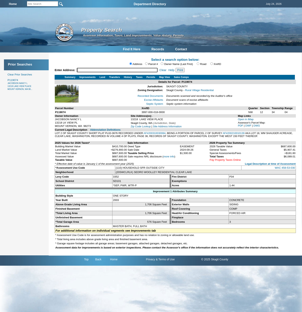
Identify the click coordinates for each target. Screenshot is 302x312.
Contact (181, 49)
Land (102, 77)
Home (113, 259)
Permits (150, 77)
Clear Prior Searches (20, 74)
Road (203, 64)
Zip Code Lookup (141, 126)
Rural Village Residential (199, 90)
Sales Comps (181, 77)
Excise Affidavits (153, 99)
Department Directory (150, 4)
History (128, 77)
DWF (248, 125)
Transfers (114, 77)
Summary (70, 77)
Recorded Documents (150, 95)
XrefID (217, 64)
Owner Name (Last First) (178, 64)
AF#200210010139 (234, 133)
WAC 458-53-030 (285, 167)
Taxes (139, 77)
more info (168, 156)
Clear (163, 70)
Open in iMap (246, 119)
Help (171, 70)
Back (98, 259)
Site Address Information (167, 126)
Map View (164, 77)
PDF (241, 125)
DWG (257, 125)
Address (137, 64)
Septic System (154, 103)
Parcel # (153, 64)
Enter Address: (65, 70)
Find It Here (131, 49)
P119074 (20, 84)
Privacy (150, 259)
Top (86, 259)
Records (157, 49)
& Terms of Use (165, 259)
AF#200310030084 (155, 133)
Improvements (87, 77)
